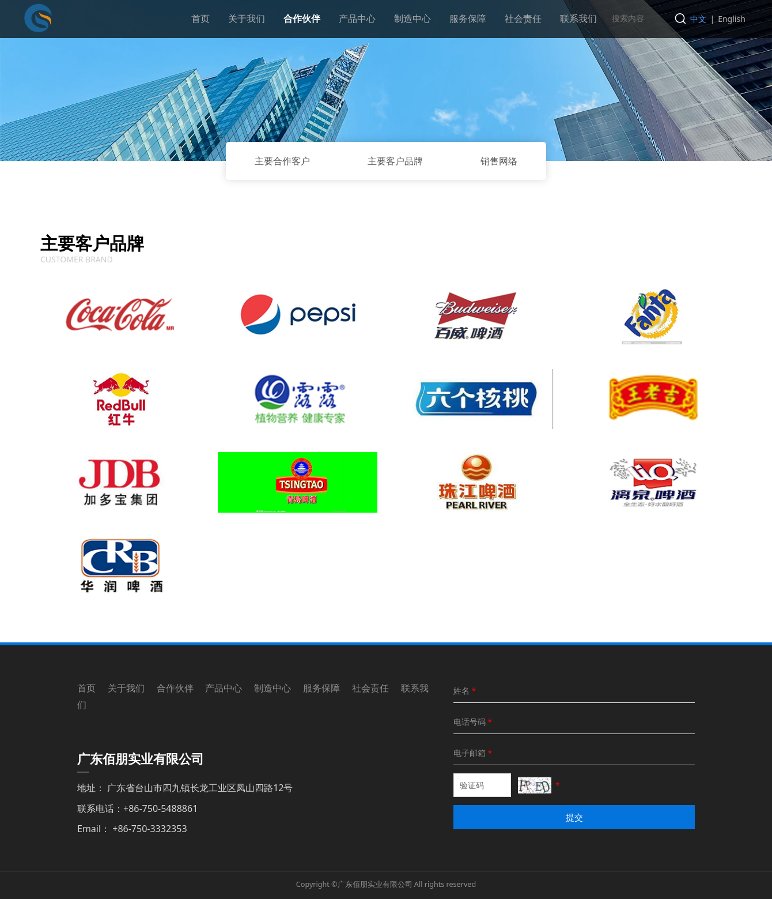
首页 (200, 18)
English (731, 18)
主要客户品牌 (395, 161)
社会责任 (523, 18)
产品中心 (357, 18)
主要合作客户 (282, 161)
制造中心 (412, 18)
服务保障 (467, 18)
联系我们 (578, 18)
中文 (698, 18)
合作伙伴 (301, 18)
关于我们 (246, 18)
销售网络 (498, 161)
